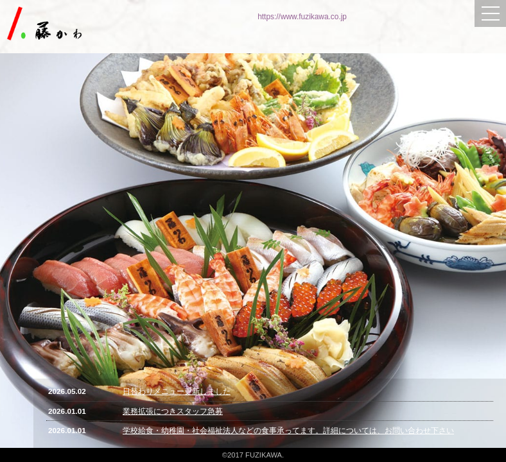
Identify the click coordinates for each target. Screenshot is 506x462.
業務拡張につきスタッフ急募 (173, 411)
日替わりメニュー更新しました (177, 391)
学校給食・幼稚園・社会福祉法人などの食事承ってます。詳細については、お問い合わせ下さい (288, 430)
